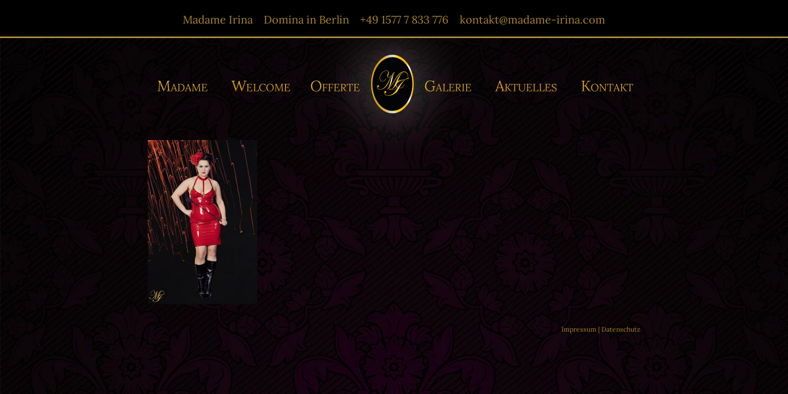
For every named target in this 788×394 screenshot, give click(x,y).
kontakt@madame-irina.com (532, 19)
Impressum (578, 329)
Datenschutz (620, 329)
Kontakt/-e (603, 86)
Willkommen (261, 86)
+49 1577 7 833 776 (404, 19)
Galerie (451, 86)
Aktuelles (528, 86)
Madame (186, 86)
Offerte (334, 86)
